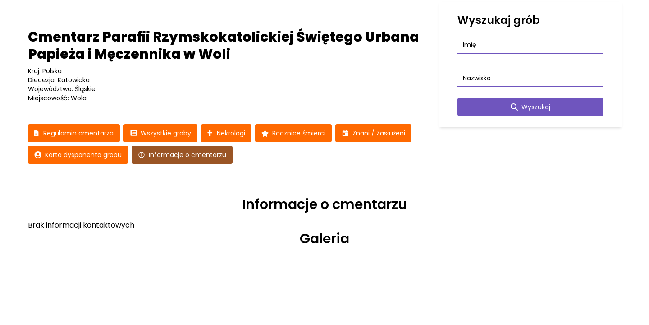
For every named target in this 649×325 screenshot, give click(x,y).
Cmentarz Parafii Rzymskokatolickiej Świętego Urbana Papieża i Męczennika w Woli (223, 46)
